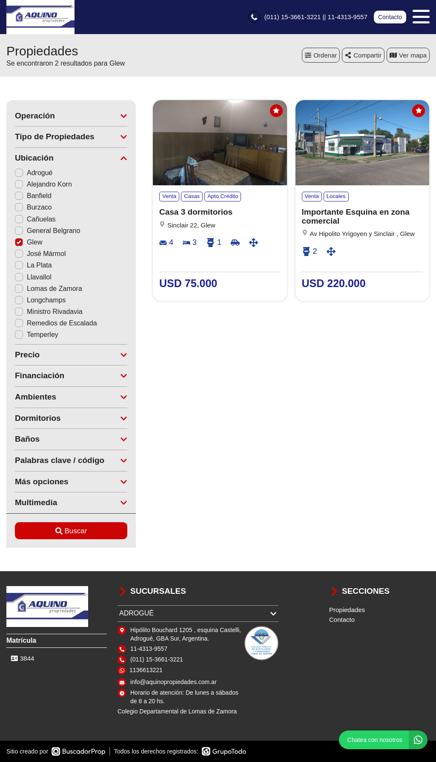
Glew (28, 242)
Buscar (71, 531)
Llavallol (33, 277)
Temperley (36, 335)
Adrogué (34, 173)
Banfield (33, 196)
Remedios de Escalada (56, 323)
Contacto (390, 17)
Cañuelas (35, 219)
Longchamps (40, 300)
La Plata (33, 265)
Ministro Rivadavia (49, 312)
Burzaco (33, 207)
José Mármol (40, 254)
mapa (408, 55)
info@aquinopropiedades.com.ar (173, 682)
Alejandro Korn (43, 184)
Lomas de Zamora (48, 289)
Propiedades (347, 609)
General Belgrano (47, 231)
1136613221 (146, 670)
